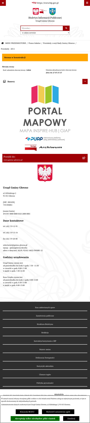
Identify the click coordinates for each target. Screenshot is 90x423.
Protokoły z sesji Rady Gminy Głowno (59, 43)
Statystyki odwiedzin (45, 366)
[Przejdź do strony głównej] (45, 15)
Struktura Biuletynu (45, 324)
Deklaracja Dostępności (45, 358)
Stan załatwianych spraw (45, 307)
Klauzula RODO (27, 411)
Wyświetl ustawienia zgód (58, 411)
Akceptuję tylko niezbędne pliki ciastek (35, 418)
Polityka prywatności (45, 383)
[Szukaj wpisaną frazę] (66, 28)
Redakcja (45, 333)
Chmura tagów (45, 374)
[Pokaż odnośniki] (3, 3)
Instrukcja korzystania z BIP (45, 341)
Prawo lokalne (35, 43)
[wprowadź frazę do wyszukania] (41, 28)
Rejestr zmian (45, 349)
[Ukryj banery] (85, 81)
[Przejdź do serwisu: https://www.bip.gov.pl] (45, 3)
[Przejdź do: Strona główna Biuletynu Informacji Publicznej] (2, 43)
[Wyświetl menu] (87, 3)
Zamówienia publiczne (45, 316)
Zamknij (71, 418)
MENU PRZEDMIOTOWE (15, 43)
